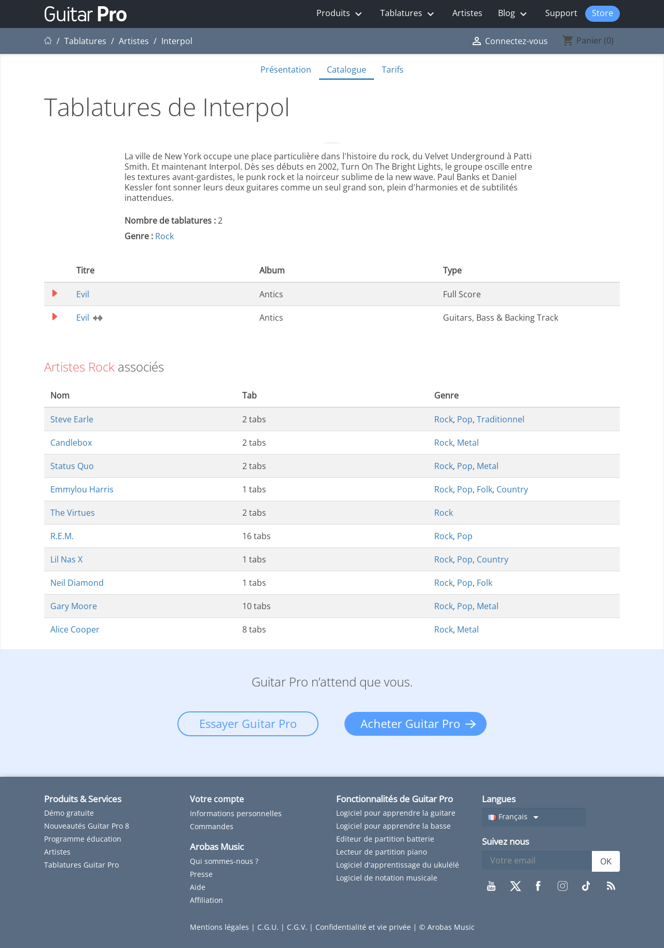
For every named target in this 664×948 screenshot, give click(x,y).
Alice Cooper (75, 629)
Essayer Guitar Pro (248, 723)
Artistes (467, 13)
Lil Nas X (66, 559)
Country (512, 489)
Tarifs (393, 69)
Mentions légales (220, 927)
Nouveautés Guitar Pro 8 (86, 826)
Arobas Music (217, 847)
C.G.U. (269, 927)
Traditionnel (500, 419)
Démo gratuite (69, 813)
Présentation (285, 69)
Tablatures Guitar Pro (81, 865)
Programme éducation (82, 839)
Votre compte (217, 799)
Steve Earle (71, 419)
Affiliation (206, 900)
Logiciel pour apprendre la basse (393, 826)
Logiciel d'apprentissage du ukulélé (397, 865)
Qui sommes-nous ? (224, 861)
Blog (514, 13)
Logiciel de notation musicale (386, 878)
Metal (468, 442)
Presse (201, 874)
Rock (164, 236)
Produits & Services (82, 799)
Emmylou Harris (82, 489)
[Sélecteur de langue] (534, 817)
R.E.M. (62, 536)
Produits (340, 13)
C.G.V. (298, 927)
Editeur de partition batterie (385, 839)
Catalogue (346, 69)
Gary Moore (73, 606)
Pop (465, 419)
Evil (82, 294)
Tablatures (408, 13)
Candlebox (71, 442)
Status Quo (72, 466)
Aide (197, 887)
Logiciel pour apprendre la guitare (395, 813)
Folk (484, 489)
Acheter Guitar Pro (410, 723)
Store (602, 13)
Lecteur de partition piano (381, 852)
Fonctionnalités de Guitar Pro (394, 799)
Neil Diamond (77, 582)
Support (561, 13)
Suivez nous (505, 841)
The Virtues (72, 512)
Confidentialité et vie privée (364, 927)
